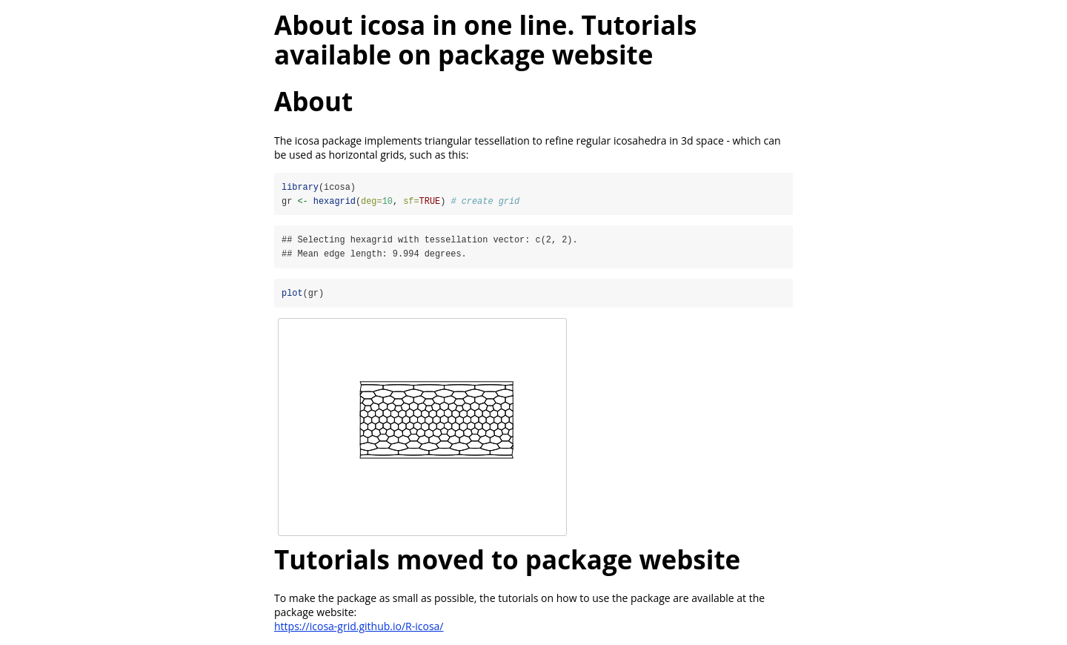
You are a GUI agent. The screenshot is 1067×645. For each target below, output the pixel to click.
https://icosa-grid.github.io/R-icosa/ (359, 627)
